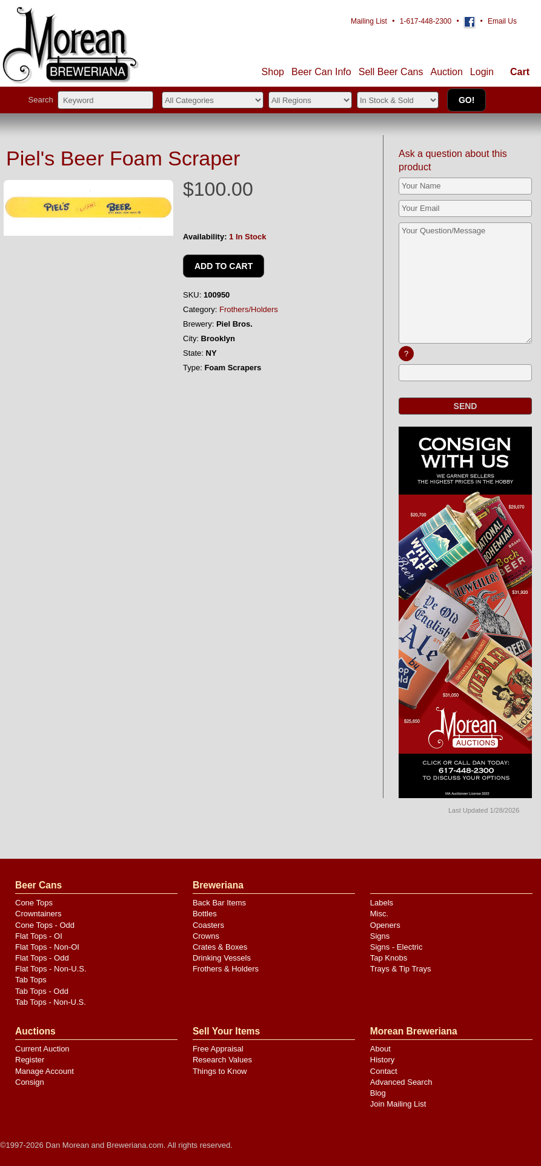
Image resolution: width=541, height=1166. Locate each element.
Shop (273, 72)
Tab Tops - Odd (41, 991)
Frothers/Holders (248, 309)
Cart (519, 72)
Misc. (379, 913)
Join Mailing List (398, 1103)
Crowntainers (38, 913)
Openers (385, 925)
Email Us (502, 21)
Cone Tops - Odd (45, 925)
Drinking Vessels (222, 957)
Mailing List (369, 21)
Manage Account (44, 1071)
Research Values (222, 1059)
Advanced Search (401, 1082)
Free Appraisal (218, 1048)
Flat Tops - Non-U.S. (51, 968)
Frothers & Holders (226, 968)
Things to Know (220, 1071)
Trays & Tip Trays (400, 968)
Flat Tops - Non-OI (47, 946)
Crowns (206, 936)
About (380, 1048)
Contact (383, 1071)
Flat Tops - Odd (42, 957)
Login (482, 72)
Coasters (208, 925)
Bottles (205, 913)
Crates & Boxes (220, 946)
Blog (378, 1093)
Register (29, 1059)
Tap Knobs (388, 957)
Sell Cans (391, 72)
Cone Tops (34, 902)
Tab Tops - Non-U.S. (50, 1002)
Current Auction (42, 1048)
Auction (446, 72)
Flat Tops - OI (38, 936)
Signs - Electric (396, 946)
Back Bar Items (219, 902)
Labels (381, 902)
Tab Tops (31, 979)
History (382, 1059)
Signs (380, 936)
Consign (29, 1082)
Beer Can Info (321, 72)
